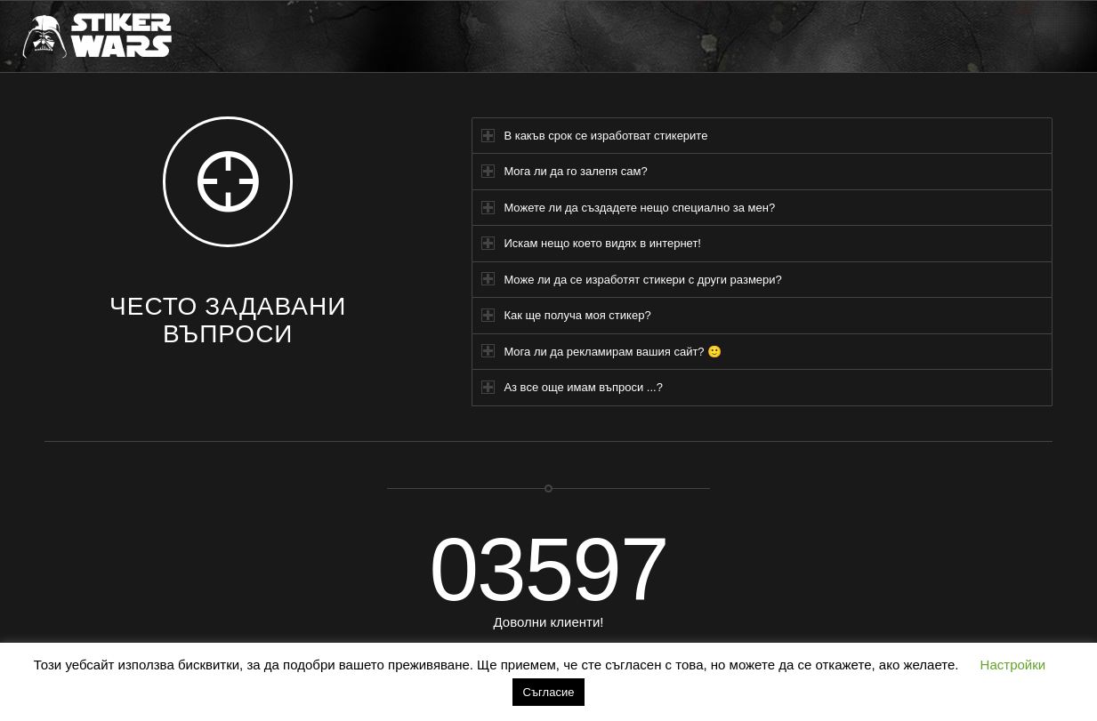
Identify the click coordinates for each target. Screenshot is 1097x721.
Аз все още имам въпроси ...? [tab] (571, 387)
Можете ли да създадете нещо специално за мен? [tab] (628, 207)
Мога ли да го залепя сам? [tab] (564, 171)
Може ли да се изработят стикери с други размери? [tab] (631, 278)
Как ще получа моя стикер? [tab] (565, 315)
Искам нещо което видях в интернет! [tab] (591, 243)
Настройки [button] (1013, 664)
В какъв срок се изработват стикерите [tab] (594, 135)
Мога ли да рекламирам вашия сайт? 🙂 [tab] (601, 350)
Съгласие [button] (549, 692)
